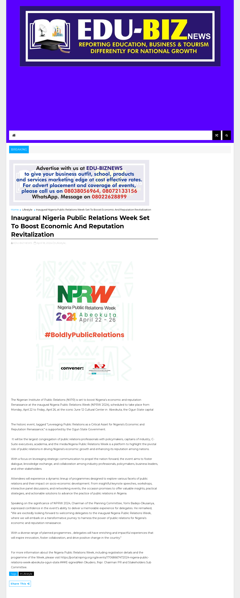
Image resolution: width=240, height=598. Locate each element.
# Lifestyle (26, 573)
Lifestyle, (61, 242)
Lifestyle (27, 209)
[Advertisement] (120, 96)
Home (15, 209)
